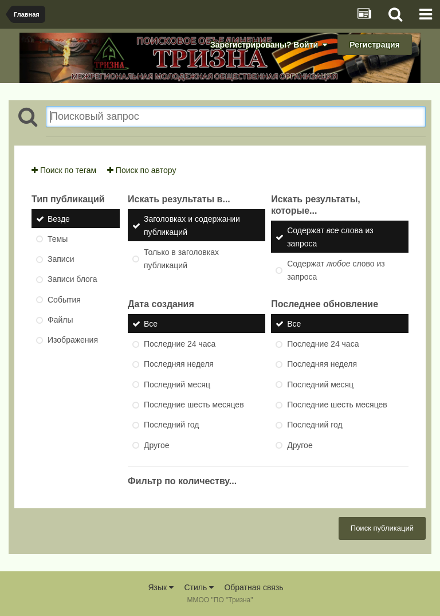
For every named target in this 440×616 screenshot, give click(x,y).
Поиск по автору (141, 170)
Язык (161, 587)
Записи (61, 259)
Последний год (171, 425)
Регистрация (374, 44)
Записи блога (72, 279)
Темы (58, 239)
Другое (156, 445)
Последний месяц (177, 384)
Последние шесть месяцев (194, 404)
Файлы (60, 319)
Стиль (199, 587)
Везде (59, 218)
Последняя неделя (179, 364)
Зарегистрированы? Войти (268, 44)
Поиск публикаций (382, 528)
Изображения (73, 340)
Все (151, 323)
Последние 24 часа (179, 343)
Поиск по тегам (64, 170)
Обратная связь (253, 587)
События (64, 299)
